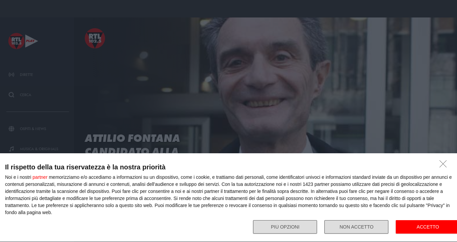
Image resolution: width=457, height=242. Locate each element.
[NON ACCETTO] (445, 165)
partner (40, 177)
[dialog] (228, 198)
